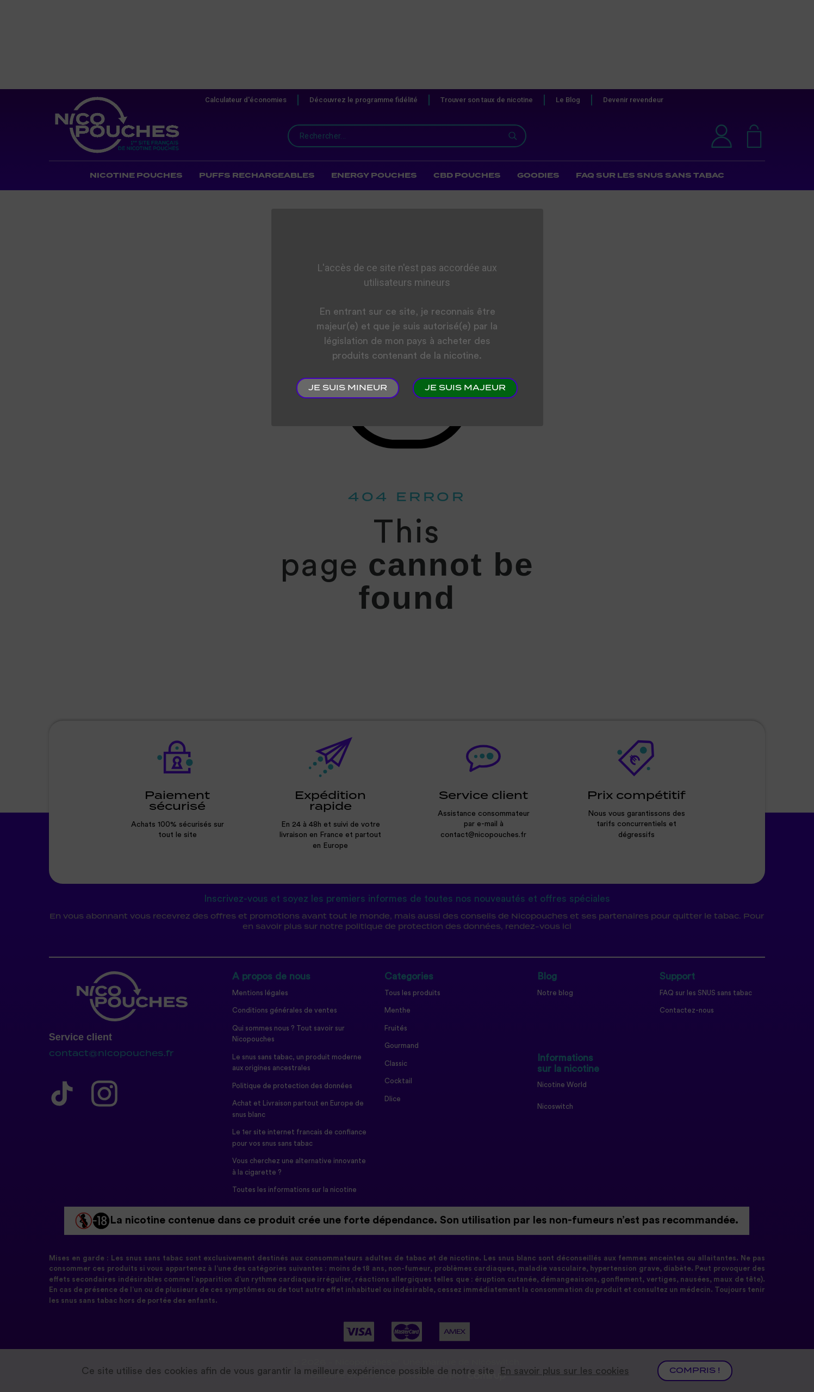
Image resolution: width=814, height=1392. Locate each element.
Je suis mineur (347, 388)
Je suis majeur (465, 388)
